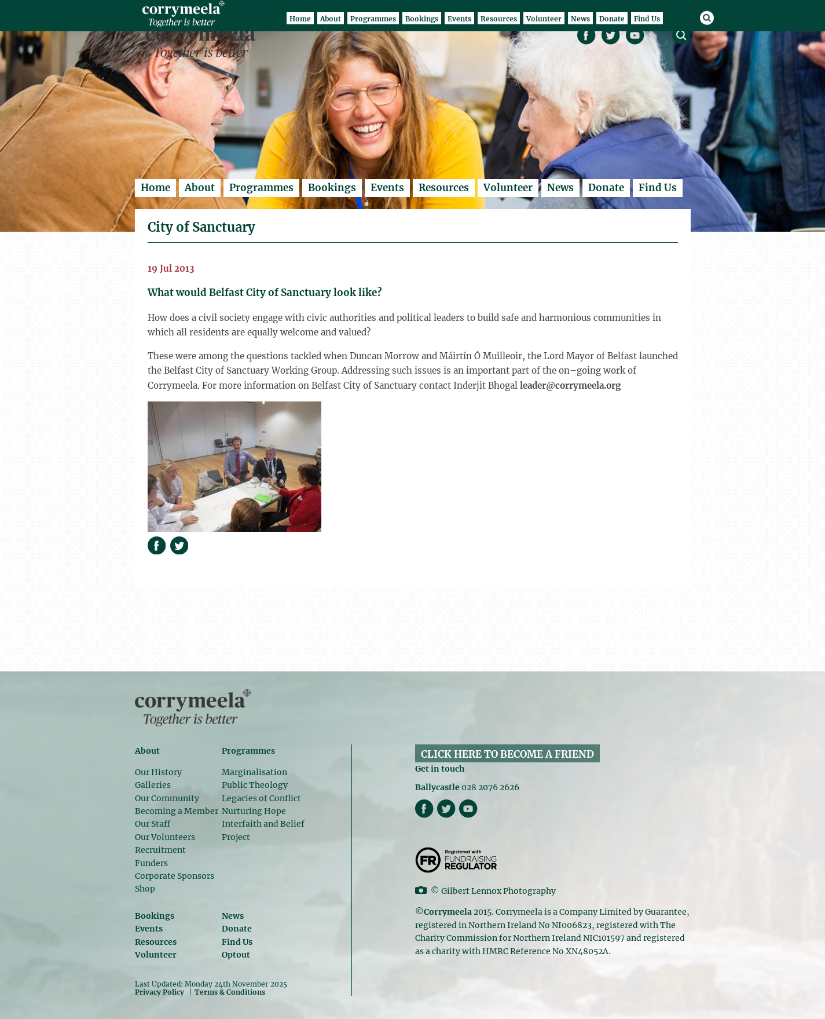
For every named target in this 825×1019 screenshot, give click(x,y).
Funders (151, 863)
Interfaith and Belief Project (263, 830)
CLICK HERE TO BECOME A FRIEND (507, 754)
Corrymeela (203, 41)
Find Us (658, 187)
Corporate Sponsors (174, 876)
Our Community (167, 798)
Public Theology (255, 785)
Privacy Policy (159, 992)
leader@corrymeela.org (570, 385)
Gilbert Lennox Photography (498, 891)
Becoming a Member (176, 811)
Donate (606, 187)
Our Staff (152, 824)
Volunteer (508, 187)
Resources (444, 187)
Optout (236, 954)
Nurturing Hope (254, 811)
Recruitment (160, 850)
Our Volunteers (165, 837)
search (681, 35)
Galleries (153, 785)
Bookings (332, 187)
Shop (145, 888)
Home (155, 187)
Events (387, 187)
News (560, 187)
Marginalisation (254, 772)
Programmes (261, 187)
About (200, 187)
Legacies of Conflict (261, 798)
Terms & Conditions (230, 992)
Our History (158, 772)
